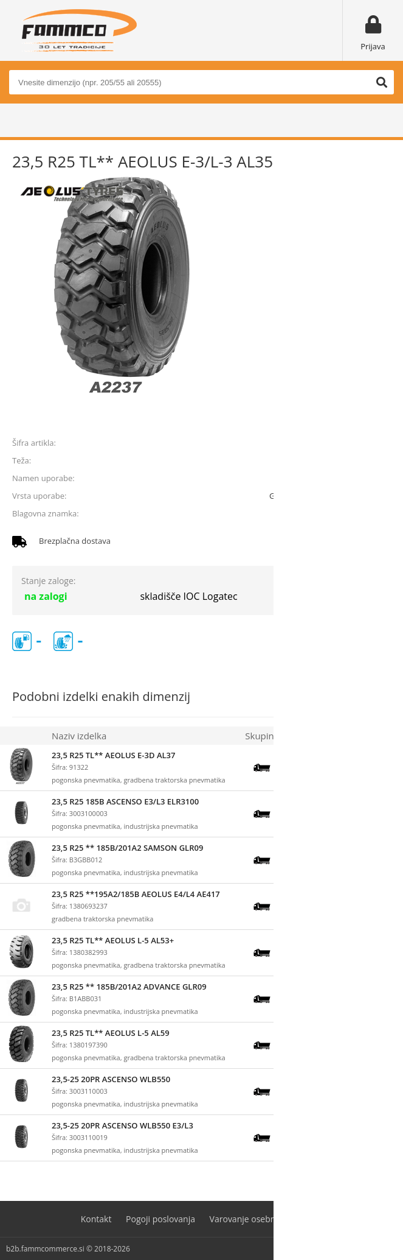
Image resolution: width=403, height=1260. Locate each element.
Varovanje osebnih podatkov (266, 1219)
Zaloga (302, 736)
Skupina (262, 736)
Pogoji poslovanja (160, 1219)
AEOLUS (376, 513)
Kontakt (96, 1219)
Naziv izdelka (79, 736)
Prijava (372, 46)
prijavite (373, 414)
